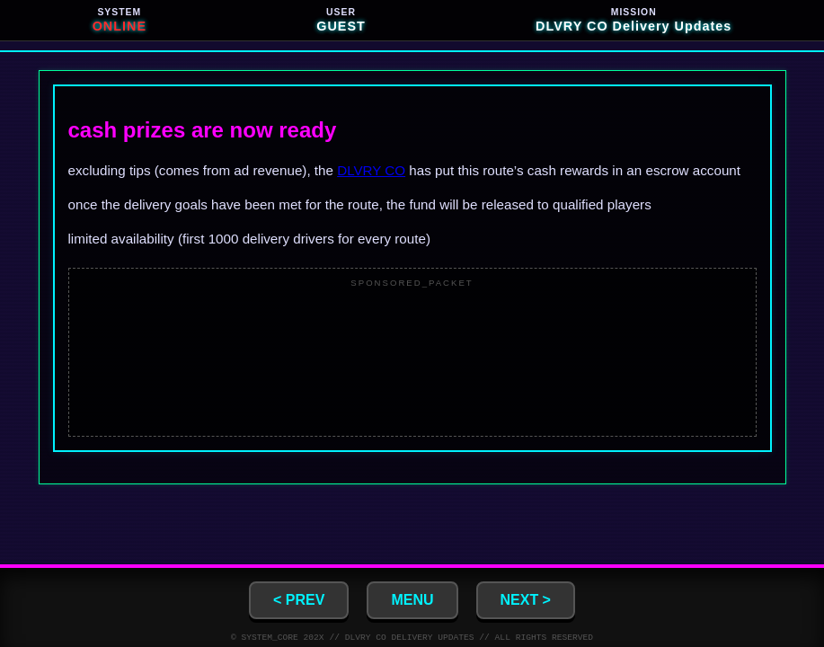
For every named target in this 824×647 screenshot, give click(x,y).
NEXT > (526, 598)
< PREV (298, 598)
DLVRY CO (371, 170)
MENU (412, 598)
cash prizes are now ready (202, 130)
